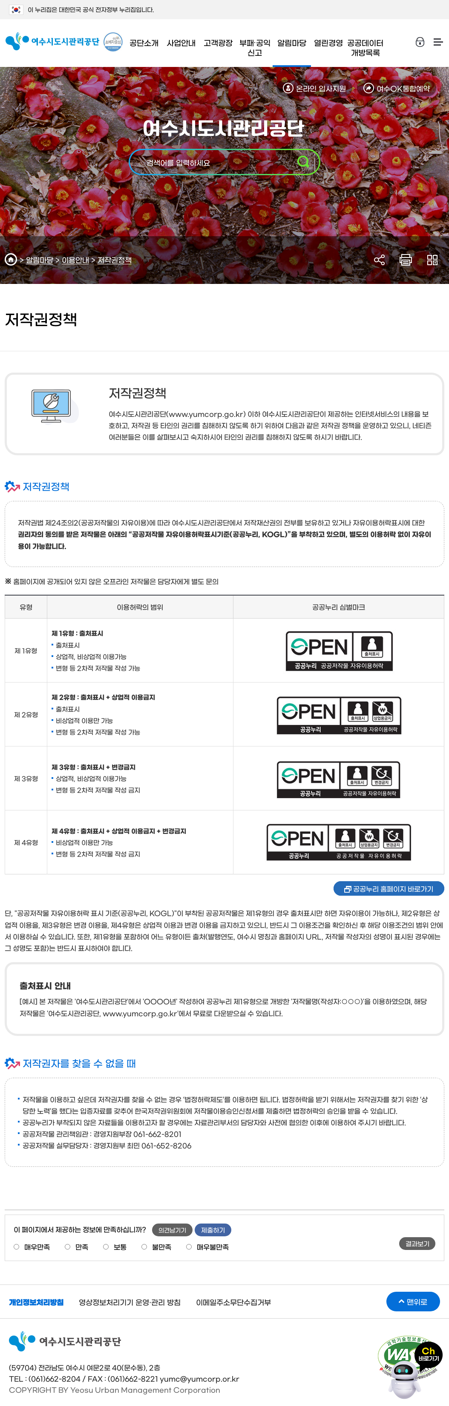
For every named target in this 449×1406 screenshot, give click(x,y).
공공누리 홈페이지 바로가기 (393, 888)
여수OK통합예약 (403, 88)
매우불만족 (213, 1246)
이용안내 (75, 259)
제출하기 (213, 1230)
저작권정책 (115, 259)
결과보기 (417, 1243)
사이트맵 (438, 42)
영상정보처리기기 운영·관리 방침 (130, 1301)
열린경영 (328, 42)
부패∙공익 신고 (255, 47)
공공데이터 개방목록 (365, 47)
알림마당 (291, 42)
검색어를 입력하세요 (178, 162)
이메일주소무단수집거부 (233, 1301)
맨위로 (417, 1301)
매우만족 (37, 1246)
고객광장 (218, 42)
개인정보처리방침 (36, 1301)
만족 (81, 1246)
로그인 (420, 42)
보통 (120, 1246)
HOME (12, 259)
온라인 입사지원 (321, 88)
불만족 (161, 1246)
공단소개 (144, 42)
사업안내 (181, 42)
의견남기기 (172, 1230)
